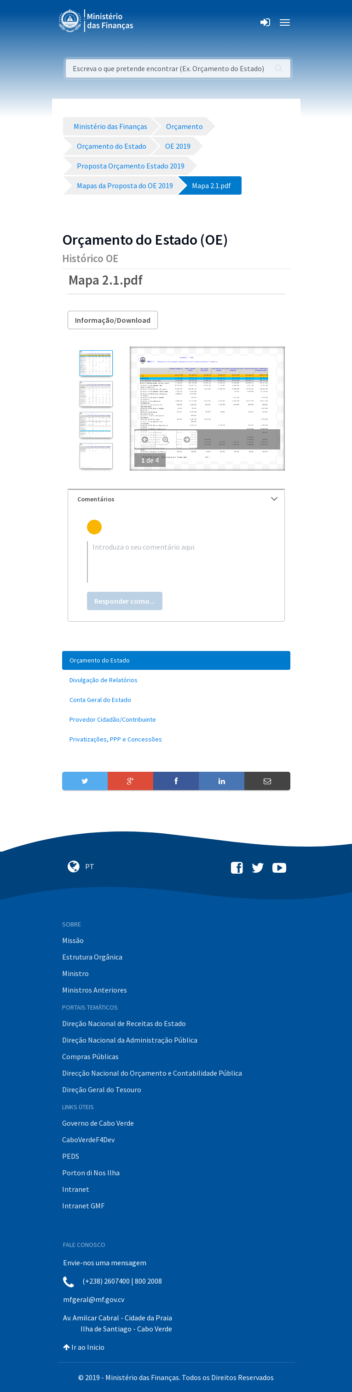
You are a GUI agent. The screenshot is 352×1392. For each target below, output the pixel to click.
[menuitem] (176, 660)
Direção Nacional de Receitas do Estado (124, 1023)
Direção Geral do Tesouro (101, 1089)
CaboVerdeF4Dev (88, 1139)
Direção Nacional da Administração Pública (129, 1039)
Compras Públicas (90, 1056)
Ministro (75, 973)
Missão (73, 940)
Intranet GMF (83, 1205)
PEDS (70, 1156)
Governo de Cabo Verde (98, 1123)
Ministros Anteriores (94, 989)
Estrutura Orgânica (92, 956)
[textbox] (176, 562)
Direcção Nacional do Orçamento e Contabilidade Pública (152, 1073)
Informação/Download (112, 320)
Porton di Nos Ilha (91, 1172)
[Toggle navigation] (148, 22)
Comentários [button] (177, 499)
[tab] (176, 499)
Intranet (75, 1189)
